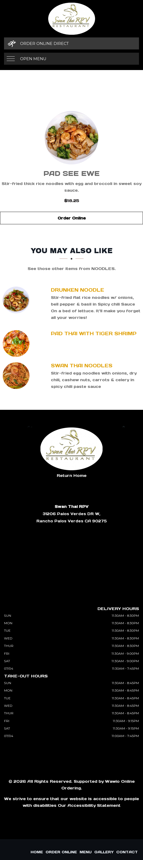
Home (37, 852)
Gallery (104, 852)
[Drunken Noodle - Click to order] (17, 300)
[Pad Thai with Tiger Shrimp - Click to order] (17, 343)
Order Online (72, 218)
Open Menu (33, 58)
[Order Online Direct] (71, 43)
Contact (127, 852)
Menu (86, 852)
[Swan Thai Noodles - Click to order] (17, 375)
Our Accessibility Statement (89, 805)
